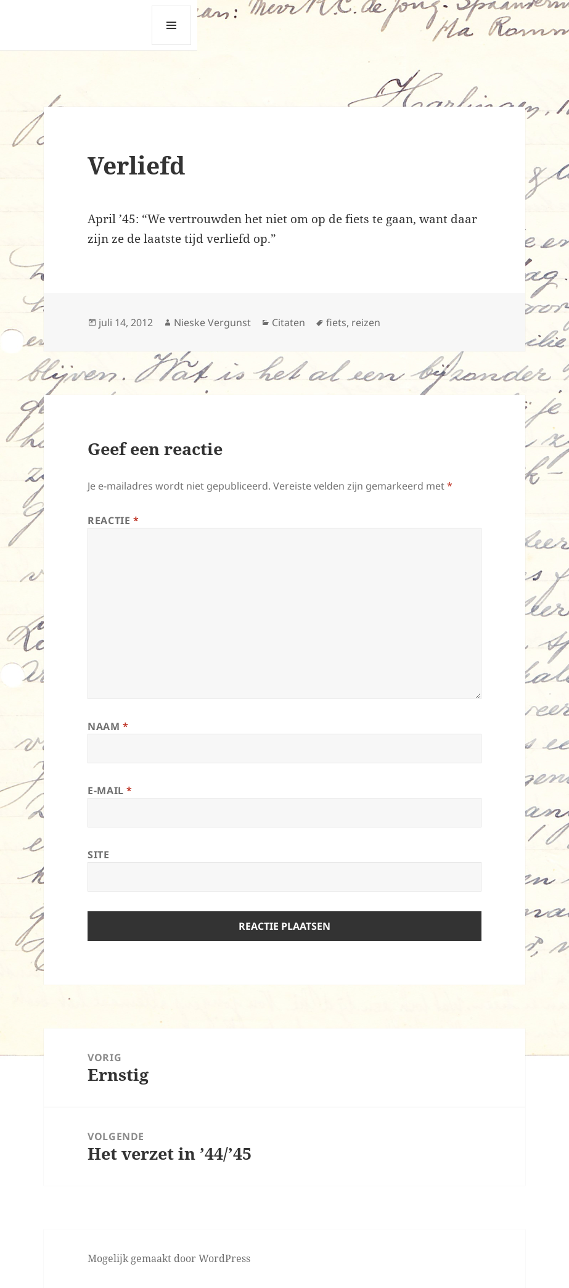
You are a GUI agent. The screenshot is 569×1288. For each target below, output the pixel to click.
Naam (108, 726)
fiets (336, 322)
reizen (365, 322)
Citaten (288, 322)
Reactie (113, 520)
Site (99, 854)
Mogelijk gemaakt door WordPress (169, 1258)
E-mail (110, 790)
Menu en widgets (171, 44)
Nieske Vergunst (212, 322)
